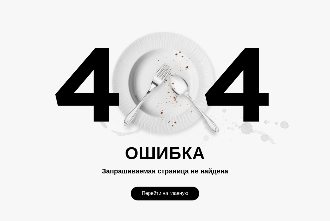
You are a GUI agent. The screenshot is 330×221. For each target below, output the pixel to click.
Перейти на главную (165, 193)
